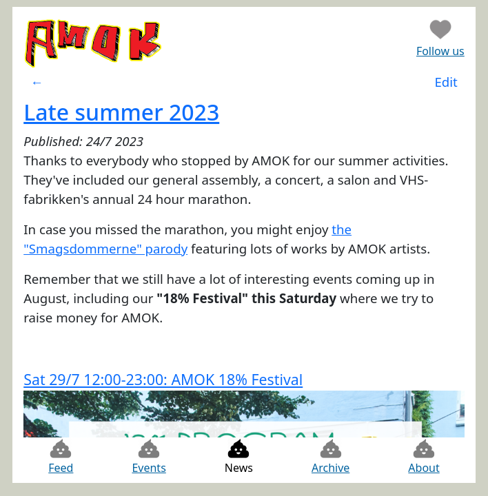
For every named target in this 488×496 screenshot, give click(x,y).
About (423, 456)
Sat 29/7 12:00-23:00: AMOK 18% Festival (163, 379)
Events (148, 456)
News (239, 456)
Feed (60, 456)
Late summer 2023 (121, 112)
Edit (445, 81)
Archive (330, 456)
